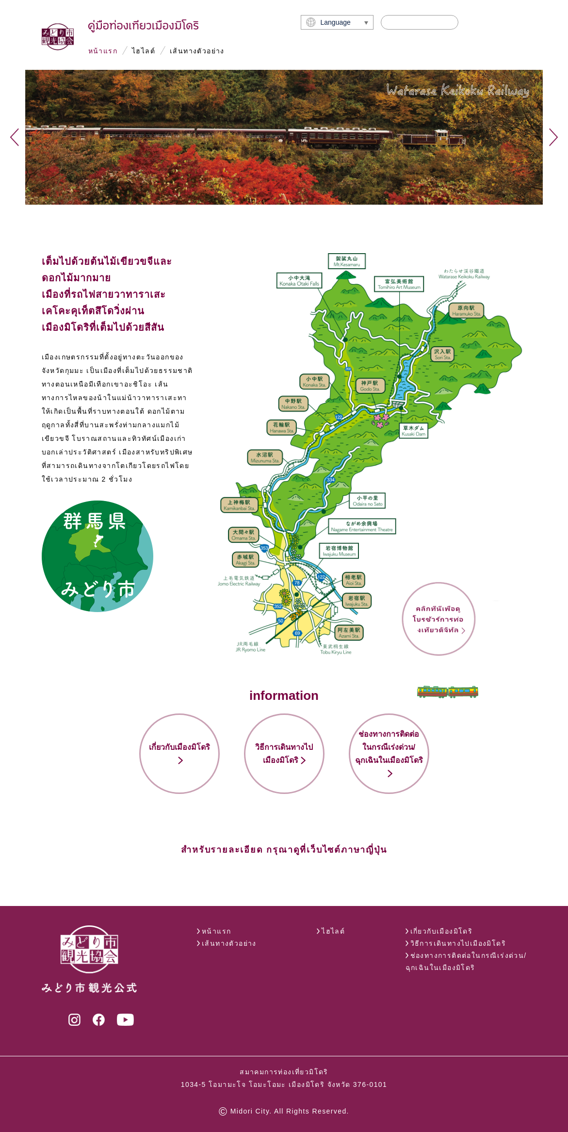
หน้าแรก (102, 51)
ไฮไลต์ (143, 51)
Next (553, 137)
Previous (14, 137)
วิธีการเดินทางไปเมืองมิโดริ (458, 943)
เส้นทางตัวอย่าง (197, 51)
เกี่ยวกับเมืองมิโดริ (441, 931)
